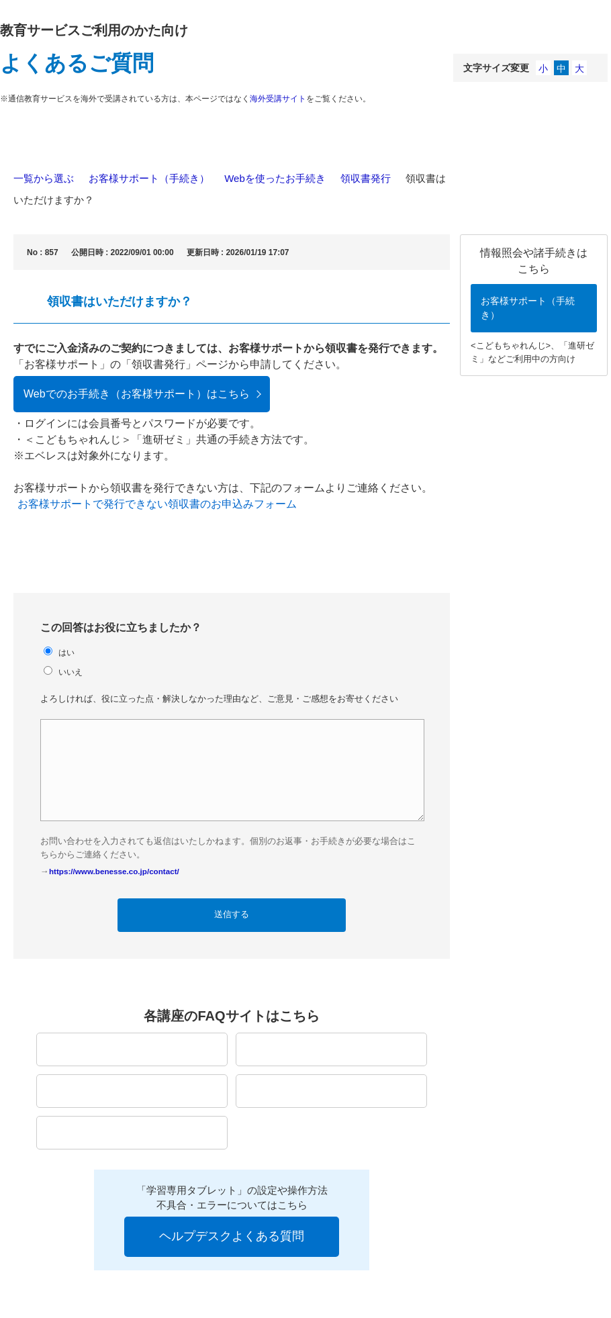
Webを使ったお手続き (275, 178)
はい (66, 652)
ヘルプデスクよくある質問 (231, 1236)
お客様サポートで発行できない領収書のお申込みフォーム (157, 504)
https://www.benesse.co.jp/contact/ (114, 871)
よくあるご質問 (77, 63)
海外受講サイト (278, 98)
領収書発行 (365, 178)
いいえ (70, 671)
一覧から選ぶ (43, 178)
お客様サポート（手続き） (149, 178)
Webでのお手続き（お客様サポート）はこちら (136, 393)
